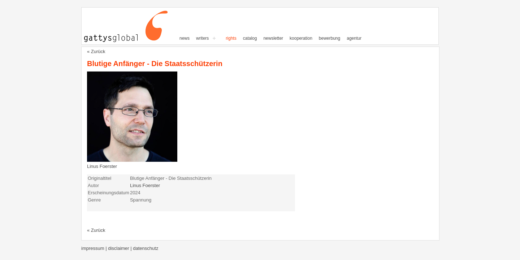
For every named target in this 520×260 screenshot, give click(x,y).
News (184, 38)
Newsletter (273, 38)
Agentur (354, 38)
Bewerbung (329, 38)
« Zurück (96, 51)
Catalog (250, 38)
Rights (231, 38)
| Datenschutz (144, 248)
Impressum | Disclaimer (105, 248)
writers (202, 38)
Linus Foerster (102, 166)
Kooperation (301, 38)
